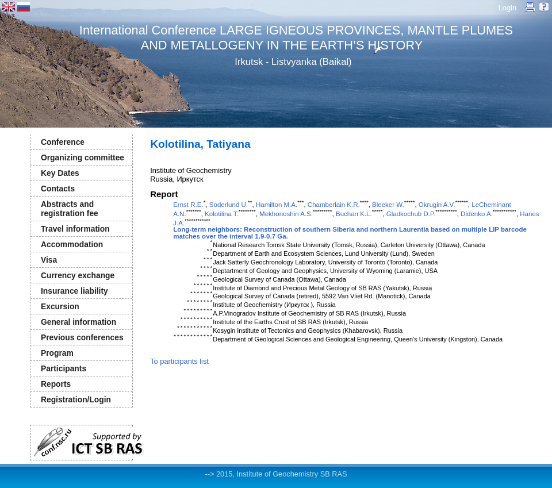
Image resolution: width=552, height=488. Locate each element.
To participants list (179, 361)
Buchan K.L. (354, 213)
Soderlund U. (228, 204)
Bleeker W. (388, 204)
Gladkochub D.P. (411, 213)
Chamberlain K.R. (334, 204)
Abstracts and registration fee (69, 208)
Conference (63, 142)
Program (57, 353)
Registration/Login (76, 399)
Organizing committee (82, 157)
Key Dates (60, 173)
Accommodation (72, 244)
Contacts (58, 188)
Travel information (75, 228)
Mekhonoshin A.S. (286, 213)
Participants (63, 368)
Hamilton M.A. (276, 204)
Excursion (60, 306)
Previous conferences (82, 337)
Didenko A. (477, 213)
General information (78, 321)
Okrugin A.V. (437, 204)
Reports (56, 384)
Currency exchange (77, 275)
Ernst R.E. (188, 204)
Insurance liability (74, 290)
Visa (49, 259)
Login (507, 7)
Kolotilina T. (222, 213)
